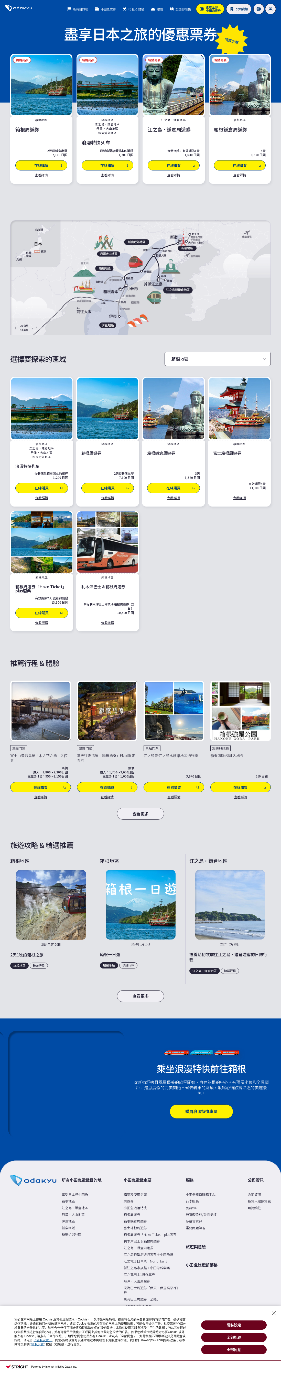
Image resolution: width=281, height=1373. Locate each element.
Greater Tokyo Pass (138, 1305)
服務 (190, 1180)
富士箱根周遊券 (135, 1227)
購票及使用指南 (135, 1194)
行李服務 (192, 1201)
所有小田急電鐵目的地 (81, 1180)
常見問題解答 (196, 1227)
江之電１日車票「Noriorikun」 (146, 1261)
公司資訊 (256, 1180)
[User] (270, 9)
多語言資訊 (194, 1221)
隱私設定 (234, 1325)
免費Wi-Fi (192, 1207)
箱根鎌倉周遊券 (135, 1221)
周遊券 (129, 1201)
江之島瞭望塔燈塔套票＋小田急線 (148, 1254)
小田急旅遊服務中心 (200, 1194)
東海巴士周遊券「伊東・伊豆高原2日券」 (151, 1290)
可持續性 (254, 1207)
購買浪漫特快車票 (201, 1111)
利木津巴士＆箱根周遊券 (142, 1241)
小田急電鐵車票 (138, 1180)
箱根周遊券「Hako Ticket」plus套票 (150, 1234)
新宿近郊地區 (71, 1234)
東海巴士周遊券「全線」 (142, 1299)
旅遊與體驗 (196, 1247)
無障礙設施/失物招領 (201, 1214)
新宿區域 (68, 1227)
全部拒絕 (234, 1337)
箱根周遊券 (132, 1214)
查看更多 (141, 814)
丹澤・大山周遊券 (137, 1281)
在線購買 (50, 787)
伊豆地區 (68, 1221)
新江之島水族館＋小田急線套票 (147, 1267)
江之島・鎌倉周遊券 (138, 1247)
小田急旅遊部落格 (202, 1265)
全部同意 (234, 1350)
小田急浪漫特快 (135, 1207)
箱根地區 (68, 1201)
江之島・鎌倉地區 (75, 1207)
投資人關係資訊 (259, 1201)
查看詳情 (41, 175)
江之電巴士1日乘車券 (139, 1274)
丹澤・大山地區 (73, 1214)
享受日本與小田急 (75, 1194)
